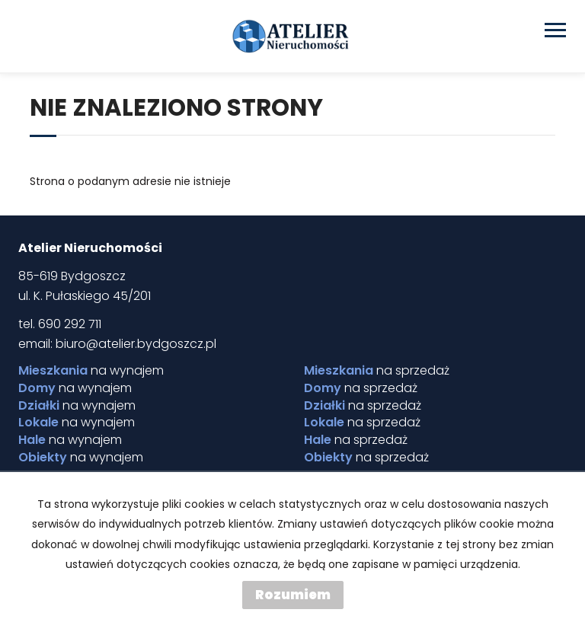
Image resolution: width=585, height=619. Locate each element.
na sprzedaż (376, 370)
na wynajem (91, 370)
